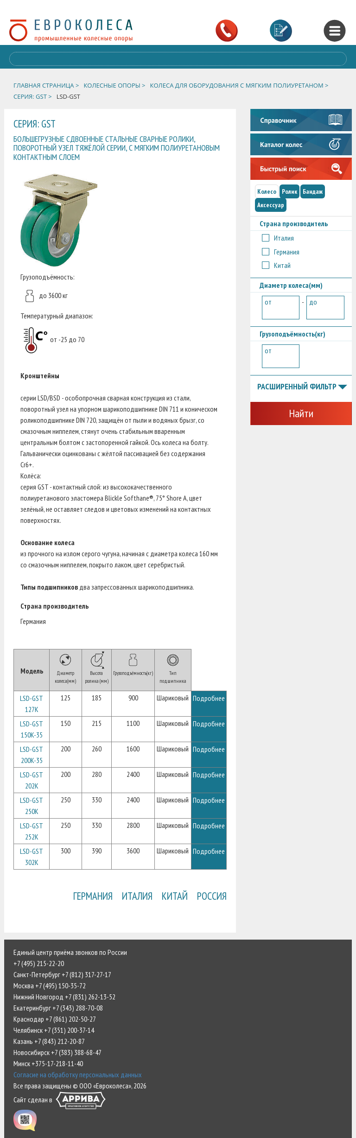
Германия (93, 896)
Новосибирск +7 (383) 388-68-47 (57, 1052)
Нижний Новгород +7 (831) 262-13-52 (64, 996)
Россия (212, 896)
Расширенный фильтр (302, 387)
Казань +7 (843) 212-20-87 (49, 1041)
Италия (137, 896)
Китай (175, 896)
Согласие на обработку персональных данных (77, 1074)
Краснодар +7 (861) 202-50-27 (54, 1019)
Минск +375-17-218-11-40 (48, 1063)
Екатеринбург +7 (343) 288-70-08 (58, 1007)
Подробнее (209, 698)
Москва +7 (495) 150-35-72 (49, 985)
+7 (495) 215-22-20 (38, 963)
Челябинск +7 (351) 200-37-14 (53, 1030)
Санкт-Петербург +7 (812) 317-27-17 (62, 974)
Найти (301, 413)
